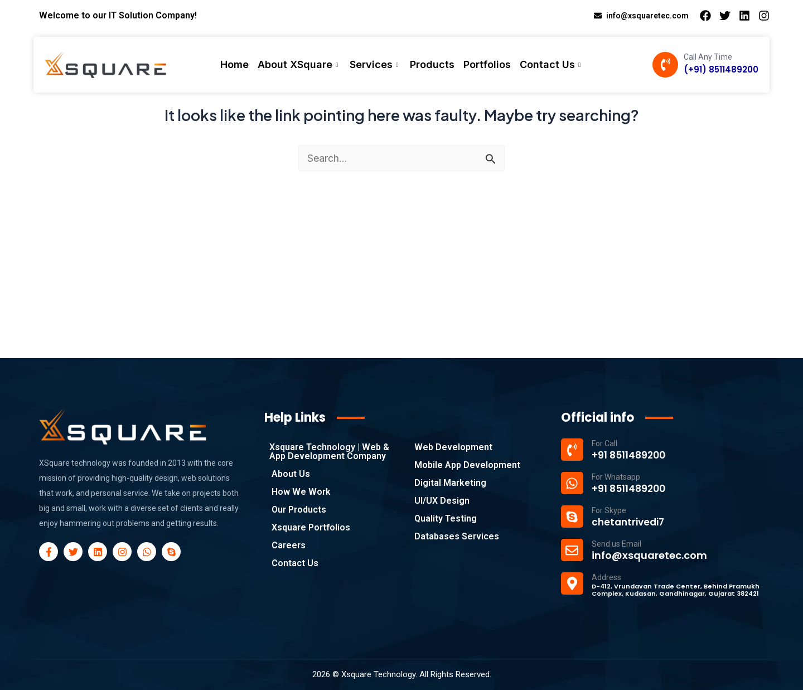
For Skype (609, 510)
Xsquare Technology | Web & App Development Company (329, 451)
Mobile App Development (467, 465)
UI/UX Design (442, 500)
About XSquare (299, 64)
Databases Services (456, 536)
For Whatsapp (616, 476)
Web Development (453, 447)
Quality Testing (445, 518)
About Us (291, 474)
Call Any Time (708, 56)
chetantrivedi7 (630, 522)
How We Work (301, 491)
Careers (289, 545)
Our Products (299, 509)
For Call (604, 443)
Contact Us (551, 64)
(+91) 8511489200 (721, 69)
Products (432, 64)
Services (375, 64)
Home (234, 64)
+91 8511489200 (630, 455)
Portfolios (487, 64)
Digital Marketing (450, 482)
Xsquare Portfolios (311, 527)
